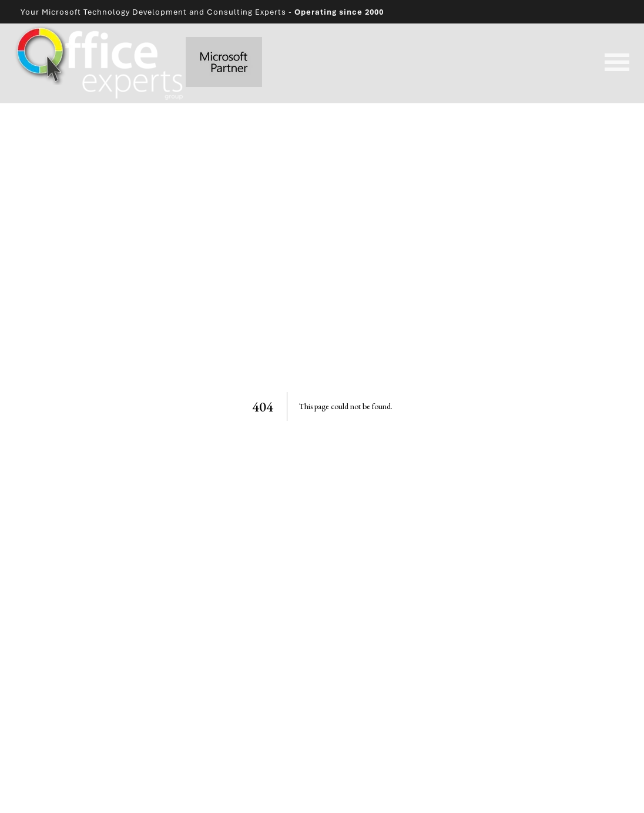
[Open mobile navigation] (617, 63)
